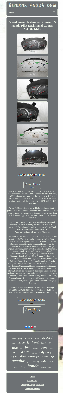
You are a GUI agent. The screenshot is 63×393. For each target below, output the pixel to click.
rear (16, 352)
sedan (51, 348)
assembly (23, 342)
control (15, 367)
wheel (37, 338)
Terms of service (32, 388)
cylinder (35, 348)
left (52, 356)
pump (20, 338)
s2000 (22, 356)
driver (29, 362)
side (43, 361)
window (45, 357)
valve (13, 343)
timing (36, 361)
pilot (50, 367)
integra (34, 353)
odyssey (45, 352)
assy (14, 338)
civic (28, 337)
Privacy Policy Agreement (32, 384)
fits (27, 347)
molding (43, 367)
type (21, 348)
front (35, 342)
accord (47, 337)
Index (32, 376)
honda (32, 366)
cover (51, 362)
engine (14, 356)
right (15, 347)
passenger (34, 356)
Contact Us (32, 380)
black (43, 343)
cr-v (50, 342)
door (44, 347)
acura (25, 352)
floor (23, 367)
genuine (18, 360)
